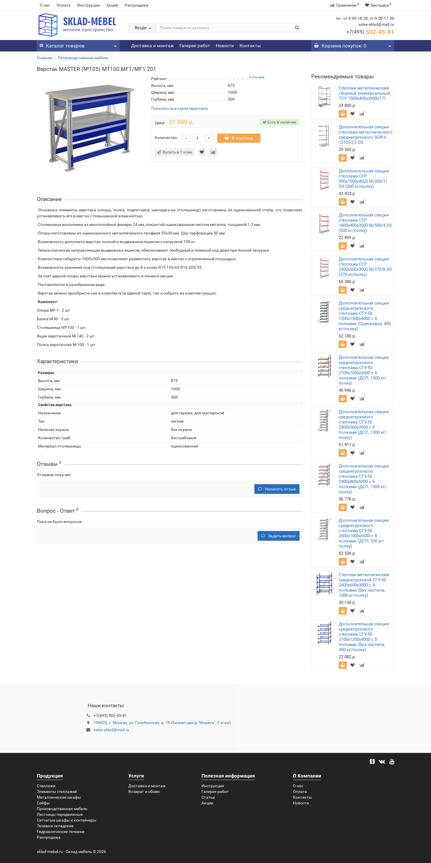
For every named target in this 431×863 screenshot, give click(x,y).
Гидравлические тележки (60, 831)
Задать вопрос (278, 536)
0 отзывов (256, 77)
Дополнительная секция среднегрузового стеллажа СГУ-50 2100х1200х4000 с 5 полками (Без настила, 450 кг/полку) (364, 636)
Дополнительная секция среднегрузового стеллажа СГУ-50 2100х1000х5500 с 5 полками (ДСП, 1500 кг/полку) (364, 370)
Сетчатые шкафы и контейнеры (66, 820)
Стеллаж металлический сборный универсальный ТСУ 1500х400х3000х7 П (364, 93)
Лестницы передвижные (60, 814)
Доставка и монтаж (152, 45)
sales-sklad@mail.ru (111, 729)
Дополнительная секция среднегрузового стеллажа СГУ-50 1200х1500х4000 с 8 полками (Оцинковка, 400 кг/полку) (365, 316)
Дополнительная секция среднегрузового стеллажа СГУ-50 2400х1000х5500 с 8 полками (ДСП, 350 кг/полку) (364, 533)
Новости (225, 45)
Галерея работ (194, 45)
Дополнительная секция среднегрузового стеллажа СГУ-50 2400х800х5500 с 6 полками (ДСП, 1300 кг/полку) (364, 479)
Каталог (78, 44)
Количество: (166, 137)
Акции (112, 5)
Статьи (208, 797)
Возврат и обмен (144, 791)
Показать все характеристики (179, 108)
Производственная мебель (83, 57)
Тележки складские (55, 826)
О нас (45, 5)
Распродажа (136, 5)
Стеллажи (46, 786)
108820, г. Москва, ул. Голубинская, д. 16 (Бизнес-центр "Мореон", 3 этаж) (162, 722)
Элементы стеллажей (57, 791)
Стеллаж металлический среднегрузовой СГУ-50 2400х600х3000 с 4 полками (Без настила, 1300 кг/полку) (364, 585)
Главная (44, 57)
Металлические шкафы (59, 797)
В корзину (238, 138)
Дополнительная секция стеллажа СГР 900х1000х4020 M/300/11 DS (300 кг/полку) (364, 178)
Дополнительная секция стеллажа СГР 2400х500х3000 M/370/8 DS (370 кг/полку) (365, 266)
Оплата (64, 5)
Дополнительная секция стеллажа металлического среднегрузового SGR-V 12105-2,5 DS (365, 134)
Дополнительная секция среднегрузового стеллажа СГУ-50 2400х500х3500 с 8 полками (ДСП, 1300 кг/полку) (364, 424)
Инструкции (88, 5)
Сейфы (43, 803)
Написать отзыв (277, 489)
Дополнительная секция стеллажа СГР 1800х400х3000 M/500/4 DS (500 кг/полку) (365, 222)
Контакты (250, 45)
